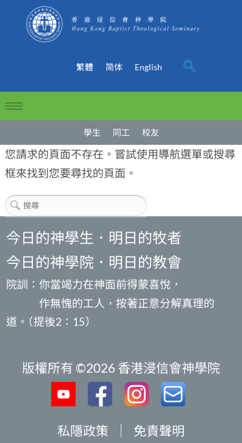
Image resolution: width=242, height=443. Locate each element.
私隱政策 (83, 430)
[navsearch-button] (189, 67)
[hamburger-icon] (13, 106)
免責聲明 (159, 430)
